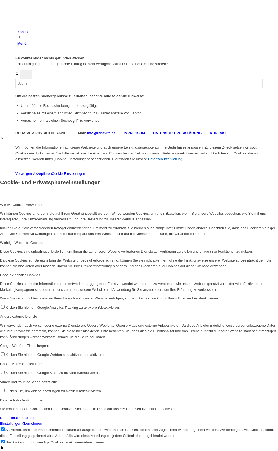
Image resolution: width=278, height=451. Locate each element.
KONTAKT (218, 133)
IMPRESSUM (134, 133)
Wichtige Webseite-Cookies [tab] (21, 243)
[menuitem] (140, 32)
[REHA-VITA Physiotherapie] (56, 26)
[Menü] (22, 43)
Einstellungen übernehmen (21, 423)
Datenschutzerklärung (165, 159)
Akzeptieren (42, 174)
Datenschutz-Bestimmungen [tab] (22, 400)
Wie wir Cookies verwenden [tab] (21, 205)
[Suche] (19, 38)
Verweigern (24, 174)
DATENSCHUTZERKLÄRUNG (177, 133)
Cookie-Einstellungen (68, 174)
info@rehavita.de (101, 133)
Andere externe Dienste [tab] (18, 316)
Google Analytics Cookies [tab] (20, 275)
